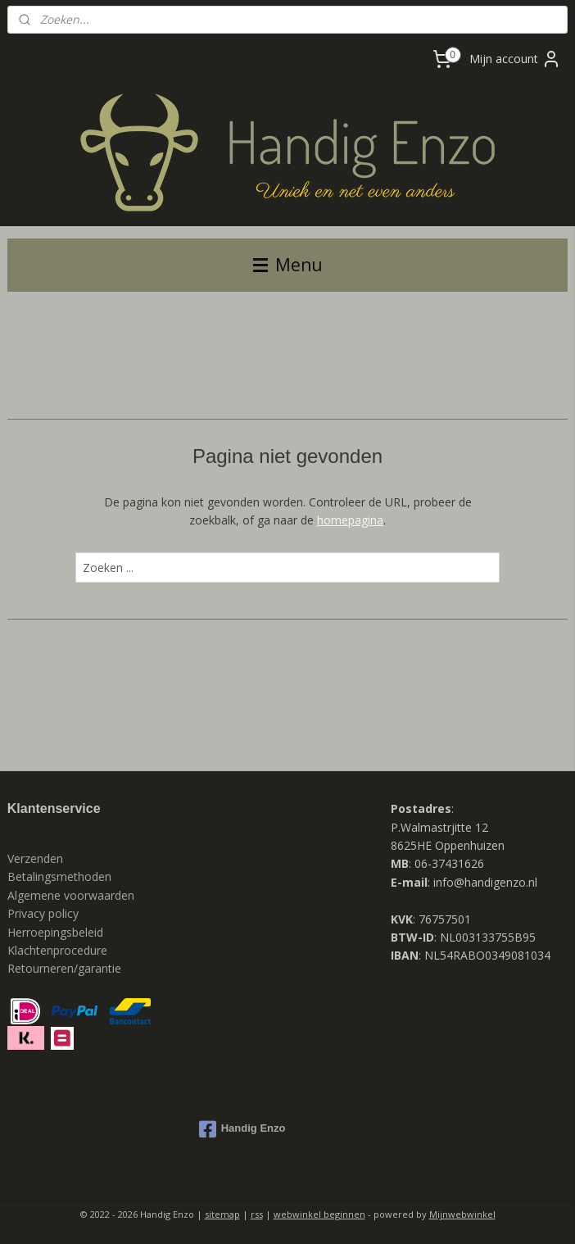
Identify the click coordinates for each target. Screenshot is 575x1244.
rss (257, 1214)
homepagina (350, 520)
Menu (288, 264)
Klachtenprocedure (57, 950)
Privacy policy (44, 913)
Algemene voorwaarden (70, 895)
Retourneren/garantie (64, 968)
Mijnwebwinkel (462, 1214)
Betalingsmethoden (59, 876)
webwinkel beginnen (319, 1214)
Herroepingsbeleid (55, 932)
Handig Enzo (242, 1129)
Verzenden (35, 858)
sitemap (222, 1214)
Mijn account (515, 59)
